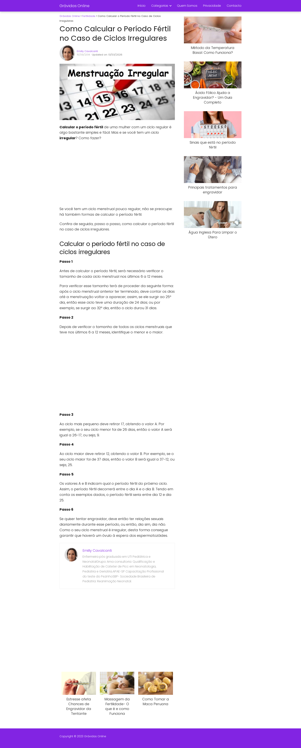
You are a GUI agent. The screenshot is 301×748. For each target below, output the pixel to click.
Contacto (234, 5)
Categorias (159, 5)
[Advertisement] (117, 173)
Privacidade (212, 5)
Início (142, 5)
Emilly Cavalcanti (87, 51)
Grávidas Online (74, 5)
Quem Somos (187, 5)
